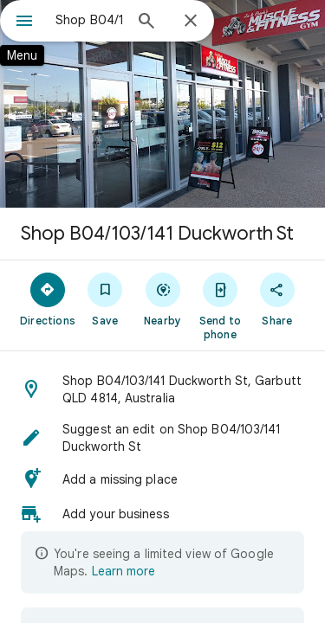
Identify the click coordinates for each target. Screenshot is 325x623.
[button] (162, 389)
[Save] (104, 298)
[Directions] (47, 298)
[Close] (190, 21)
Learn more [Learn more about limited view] (123, 571)
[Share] (277, 298)
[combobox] (88, 20)
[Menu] (24, 22)
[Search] (146, 22)
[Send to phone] (220, 305)
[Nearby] (162, 298)
